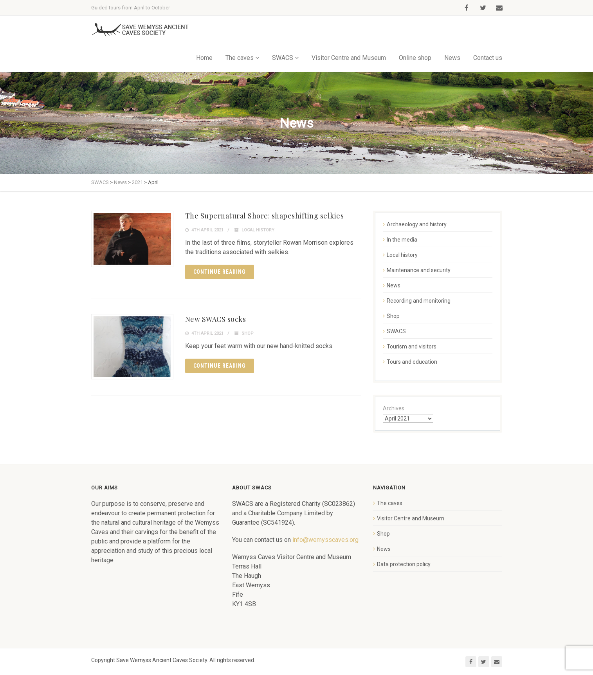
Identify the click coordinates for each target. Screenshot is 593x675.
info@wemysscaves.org (325, 539)
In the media (402, 239)
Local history (258, 230)
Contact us (487, 57)
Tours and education (412, 362)
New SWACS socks (215, 319)
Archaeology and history (417, 224)
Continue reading (219, 272)
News (452, 57)
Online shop (415, 57)
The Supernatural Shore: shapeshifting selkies (264, 215)
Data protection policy (404, 564)
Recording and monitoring (419, 301)
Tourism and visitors (411, 346)
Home (204, 57)
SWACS (282, 57)
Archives (393, 408)
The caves (239, 57)
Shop (248, 333)
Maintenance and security (419, 270)
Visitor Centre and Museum (349, 57)
